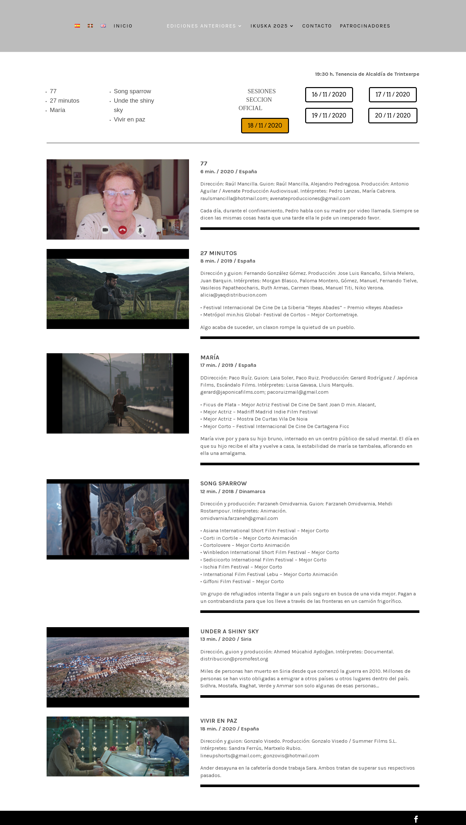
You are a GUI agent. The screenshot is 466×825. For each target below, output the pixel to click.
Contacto (317, 26)
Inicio (123, 26)
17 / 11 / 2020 (393, 94)
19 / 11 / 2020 (329, 115)
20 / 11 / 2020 (393, 115)
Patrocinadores (365, 26)
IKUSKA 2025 (269, 26)
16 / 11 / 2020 (329, 94)
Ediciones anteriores (201, 26)
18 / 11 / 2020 (265, 125)
